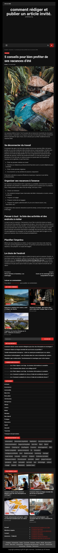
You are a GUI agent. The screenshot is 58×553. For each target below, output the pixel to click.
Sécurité (6, 428)
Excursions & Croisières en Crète (40, 527)
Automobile (7, 390)
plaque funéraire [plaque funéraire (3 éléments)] (46, 459)
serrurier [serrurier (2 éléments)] (29, 462)
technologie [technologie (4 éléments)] (41, 462)
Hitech (6, 404)
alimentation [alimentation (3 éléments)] (8, 441)
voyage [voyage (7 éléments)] (7, 465)
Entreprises (7, 401)
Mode (6, 410)
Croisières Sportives (37, 529)
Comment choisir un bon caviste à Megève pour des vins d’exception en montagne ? (28, 346)
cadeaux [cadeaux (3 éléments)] (7, 447)
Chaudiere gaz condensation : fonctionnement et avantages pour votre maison (27, 358)
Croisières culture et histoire (39, 536)
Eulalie (6, 64)
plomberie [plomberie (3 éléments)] (8, 462)
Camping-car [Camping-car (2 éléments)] (15, 447)
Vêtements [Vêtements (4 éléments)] (21, 465)
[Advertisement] (29, 30)
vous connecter (15, 283)
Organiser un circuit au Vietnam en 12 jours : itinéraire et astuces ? (16, 321)
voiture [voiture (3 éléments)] (49, 462)
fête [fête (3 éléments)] (50, 447)
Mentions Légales (9, 530)
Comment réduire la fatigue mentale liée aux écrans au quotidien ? (23, 349)
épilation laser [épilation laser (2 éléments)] (31, 465)
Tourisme (7, 53)
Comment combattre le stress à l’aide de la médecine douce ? (30, 374)
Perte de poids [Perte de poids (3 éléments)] (22, 459)
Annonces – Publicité (10, 536)
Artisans (6, 384)
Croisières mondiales (37, 534)
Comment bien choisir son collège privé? (24, 368)
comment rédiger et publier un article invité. (29, 11)
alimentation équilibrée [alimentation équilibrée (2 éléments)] (21, 441)
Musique (6, 413)
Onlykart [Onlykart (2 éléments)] (31, 456)
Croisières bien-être (37, 533)
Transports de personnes (11, 434)
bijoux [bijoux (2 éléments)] (46, 444)
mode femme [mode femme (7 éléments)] (9, 456)
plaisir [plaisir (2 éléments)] (37, 459)
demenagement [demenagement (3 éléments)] (42, 447)
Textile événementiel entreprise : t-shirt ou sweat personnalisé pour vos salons (27, 352)
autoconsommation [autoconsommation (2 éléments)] (10, 444)
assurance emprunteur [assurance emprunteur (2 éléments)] (45, 441)
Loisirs (6, 407)
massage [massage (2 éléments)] (45, 453)
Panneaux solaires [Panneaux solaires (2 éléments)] (10, 459)
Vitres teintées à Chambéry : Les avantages (16, 273)
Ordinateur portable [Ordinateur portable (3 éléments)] (42, 456)
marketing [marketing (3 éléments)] (38, 453)
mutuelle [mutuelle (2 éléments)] (17, 456)
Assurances (7, 387)
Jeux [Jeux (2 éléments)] (21, 453)
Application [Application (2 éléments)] (33, 441)
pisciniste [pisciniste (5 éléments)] (30, 459)
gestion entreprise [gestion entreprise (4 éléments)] (23, 450)
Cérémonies (8, 399)
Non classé (7, 416)
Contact (6, 533)
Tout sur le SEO (52, 45)
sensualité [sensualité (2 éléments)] (21, 462)
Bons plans (7, 396)
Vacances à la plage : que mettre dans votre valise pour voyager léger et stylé (42, 297)
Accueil (6, 527)
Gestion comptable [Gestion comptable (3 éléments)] (10, 450)
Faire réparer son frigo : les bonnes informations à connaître (30, 365)
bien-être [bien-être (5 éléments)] (34, 444)
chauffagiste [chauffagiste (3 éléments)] (24, 447)
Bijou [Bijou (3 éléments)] (40, 444)
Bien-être (7, 393)
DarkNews (38, 549)
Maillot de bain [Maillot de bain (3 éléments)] (28, 453)
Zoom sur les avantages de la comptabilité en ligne (41, 273)
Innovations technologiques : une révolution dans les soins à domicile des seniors (27, 355)
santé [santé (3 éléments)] (14, 462)
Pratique (6, 419)
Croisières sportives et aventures (40, 538)
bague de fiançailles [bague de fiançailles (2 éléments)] (24, 444)
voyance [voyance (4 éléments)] (13, 465)
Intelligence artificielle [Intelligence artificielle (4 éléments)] (11, 453)
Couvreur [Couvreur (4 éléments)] (33, 447)
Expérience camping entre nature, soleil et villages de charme (16, 297)
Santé (6, 425)
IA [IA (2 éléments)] (31, 450)
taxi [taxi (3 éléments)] (35, 462)
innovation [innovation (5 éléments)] (37, 450)
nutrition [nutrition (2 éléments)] (24, 456)
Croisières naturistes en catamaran (41, 531)
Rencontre (7, 422)
